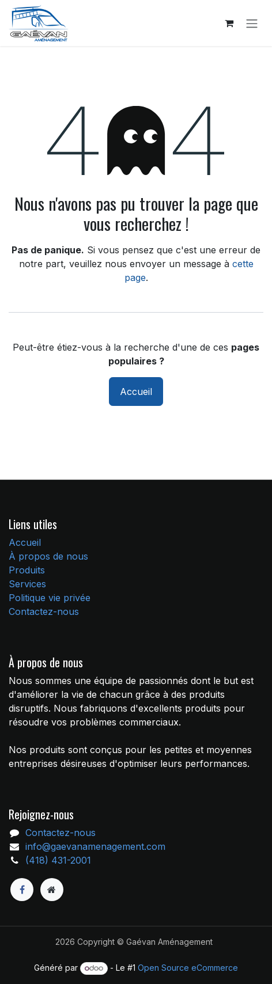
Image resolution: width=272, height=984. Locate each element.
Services (27, 584)
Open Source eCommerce (188, 967)
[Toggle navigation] (251, 23)
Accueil (136, 391)
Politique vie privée (49, 597)
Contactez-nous (44, 611)
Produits (27, 570)
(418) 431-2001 (58, 860)
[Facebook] (21, 889)
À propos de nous (48, 556)
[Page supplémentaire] (51, 889)
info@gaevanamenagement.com (95, 846)
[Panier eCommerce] (228, 23)
